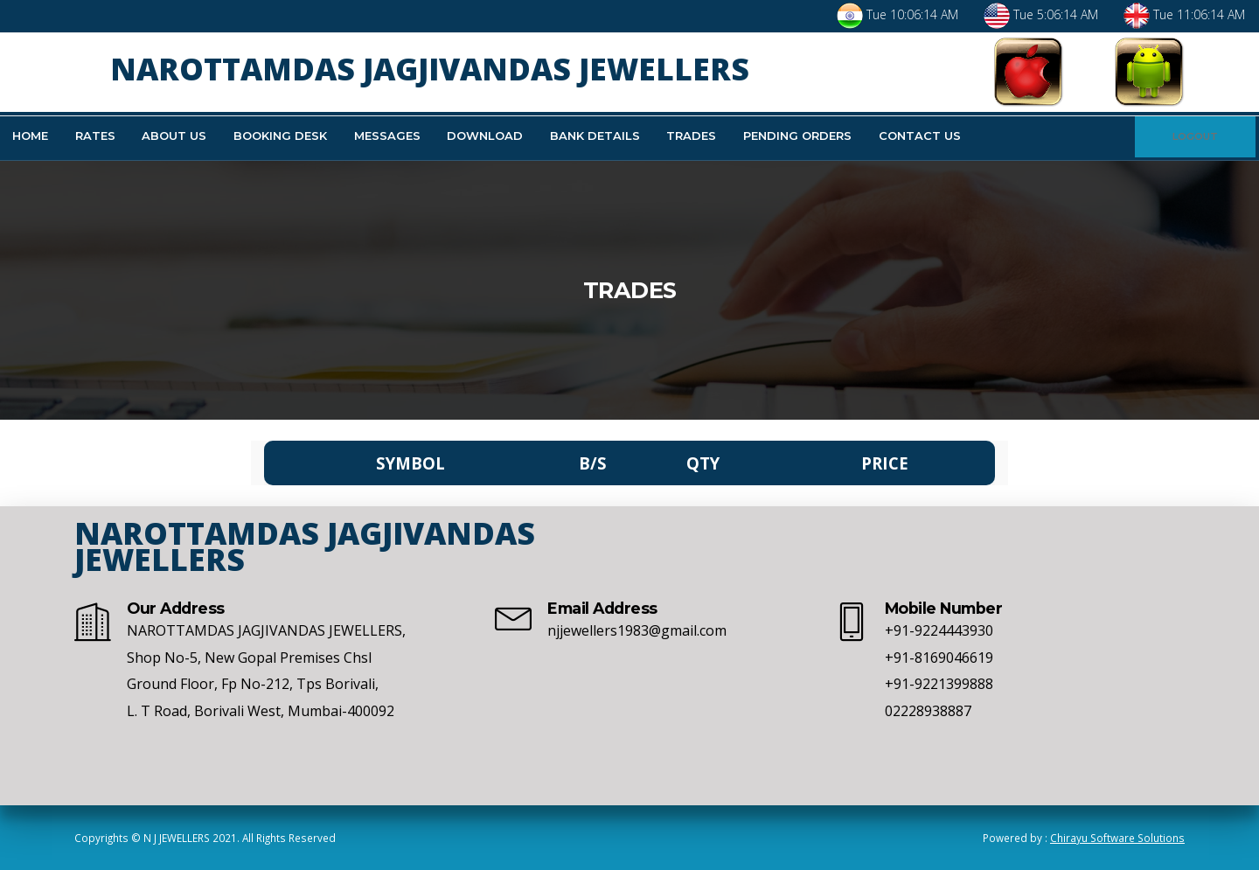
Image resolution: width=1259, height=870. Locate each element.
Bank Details (595, 136)
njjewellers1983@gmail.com (637, 630)
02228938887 (928, 710)
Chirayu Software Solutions (1117, 838)
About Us (174, 136)
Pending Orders (797, 136)
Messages (387, 136)
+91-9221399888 (939, 683)
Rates (95, 136)
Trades (691, 136)
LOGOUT (1195, 136)
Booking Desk (280, 136)
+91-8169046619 (939, 657)
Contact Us (920, 136)
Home (30, 136)
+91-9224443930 (939, 630)
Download (485, 136)
